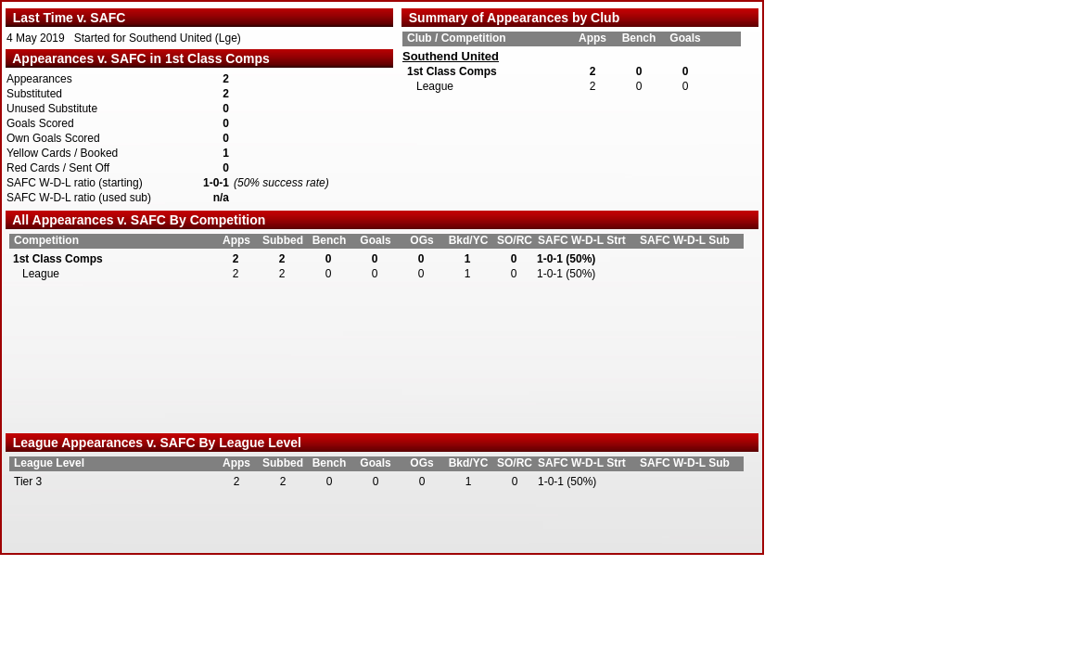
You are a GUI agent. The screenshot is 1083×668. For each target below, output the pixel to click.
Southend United (450, 56)
